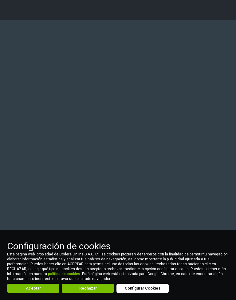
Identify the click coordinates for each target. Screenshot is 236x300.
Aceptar (33, 288)
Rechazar (88, 288)
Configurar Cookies (142, 288)
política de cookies (64, 274)
